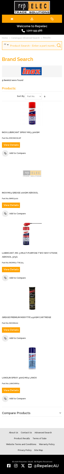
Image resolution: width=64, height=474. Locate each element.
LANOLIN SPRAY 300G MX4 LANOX (19, 377)
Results (47, 37)
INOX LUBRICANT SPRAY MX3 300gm (20, 132)
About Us (13, 432)
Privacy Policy (25, 450)
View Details (11, 144)
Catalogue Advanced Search (25, 38)
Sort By (21, 96)
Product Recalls (22, 438)
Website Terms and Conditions (21, 444)
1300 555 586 (32, 30)
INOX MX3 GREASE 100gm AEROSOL (20, 192)
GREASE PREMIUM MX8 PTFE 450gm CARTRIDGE (26, 317)
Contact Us (26, 432)
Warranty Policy (47, 444)
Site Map (38, 450)
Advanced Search (43, 432)
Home (5, 38)
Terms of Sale (39, 438)
